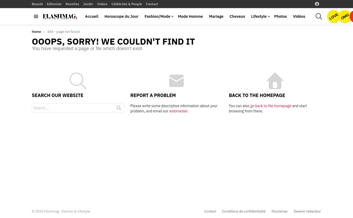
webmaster (178, 111)
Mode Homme (190, 16)
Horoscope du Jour (121, 16)
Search (119, 109)
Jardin (88, 4)
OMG (344, 16)
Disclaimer (280, 211)
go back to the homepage (270, 106)
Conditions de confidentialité (244, 211)
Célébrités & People (127, 4)
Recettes (72, 4)
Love (333, 16)
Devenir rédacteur (307, 211)
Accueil (91, 16)
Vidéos (102, 4)
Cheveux (237, 16)
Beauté (37, 4)
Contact (152, 4)
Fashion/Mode (157, 16)
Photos (280, 16)
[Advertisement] (176, 158)
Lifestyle (259, 16)
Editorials (54, 4)
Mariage (216, 16)
